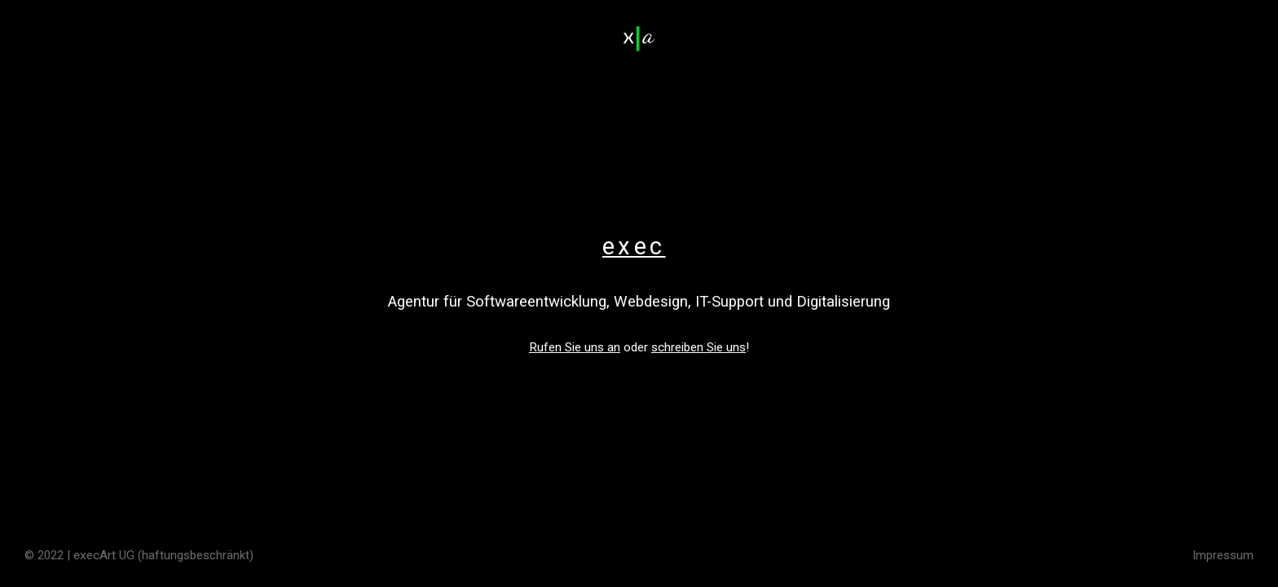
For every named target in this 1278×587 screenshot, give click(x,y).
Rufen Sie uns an (574, 347)
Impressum (1223, 555)
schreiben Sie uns (698, 347)
